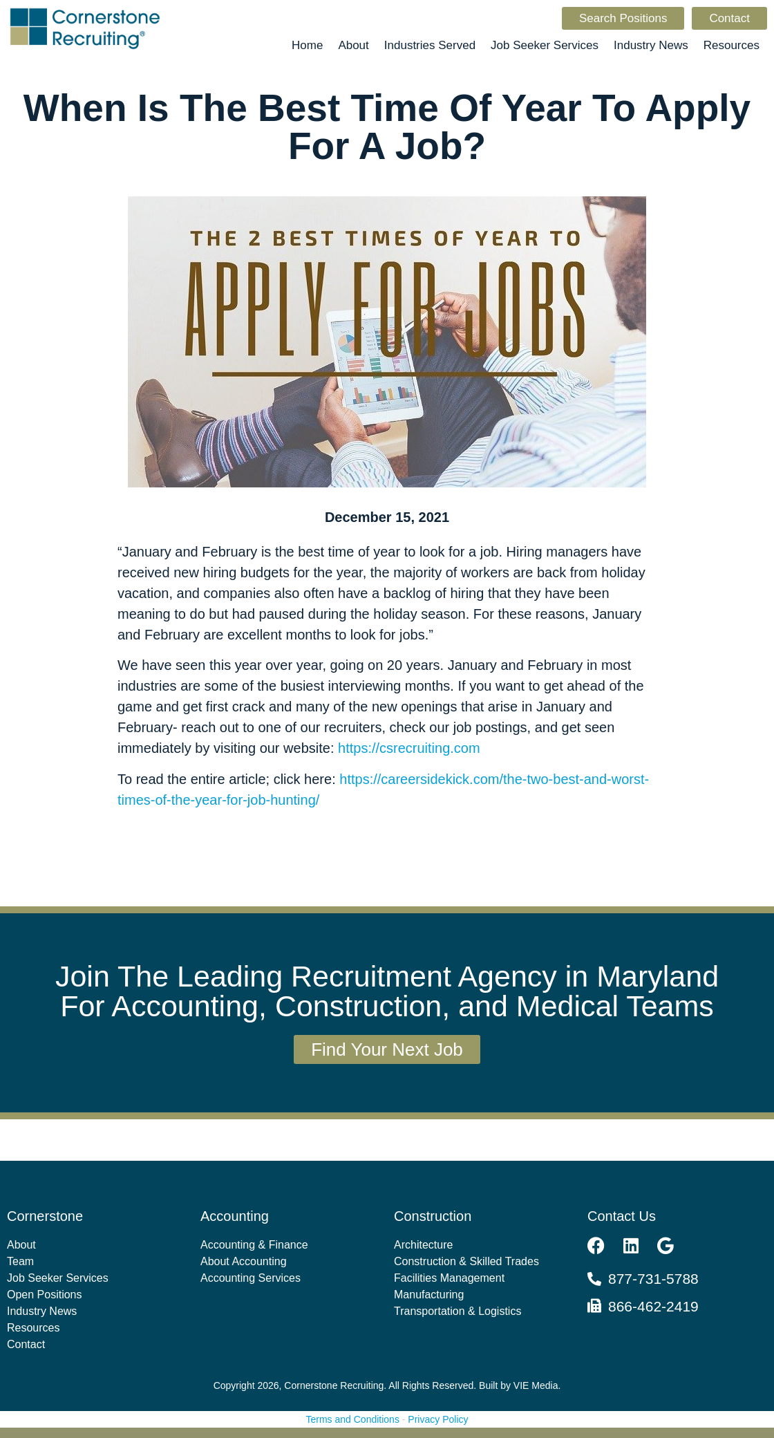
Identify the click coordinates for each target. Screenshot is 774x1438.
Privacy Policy (438, 1419)
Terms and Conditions (352, 1419)
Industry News (651, 45)
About (353, 45)
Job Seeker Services (544, 45)
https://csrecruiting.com (409, 748)
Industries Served (429, 45)
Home (307, 45)
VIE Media (535, 1385)
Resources (731, 45)
